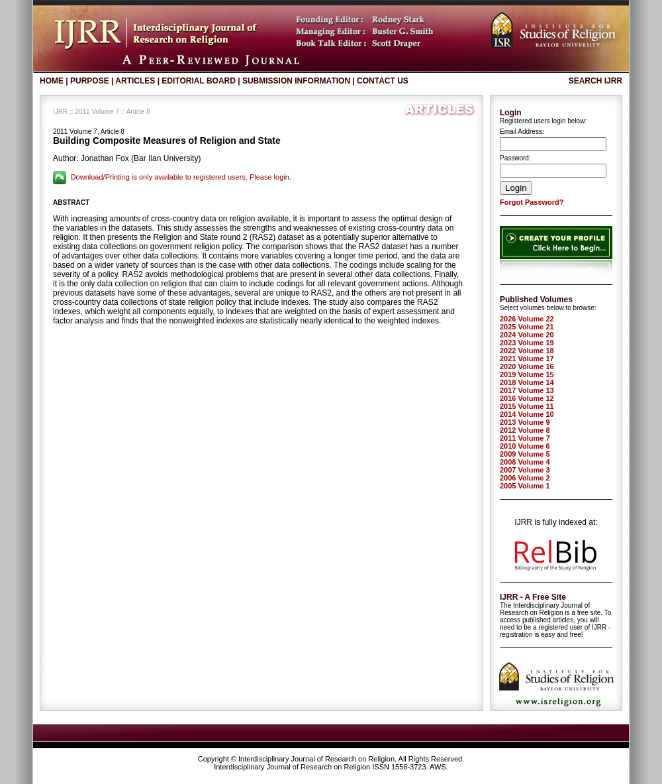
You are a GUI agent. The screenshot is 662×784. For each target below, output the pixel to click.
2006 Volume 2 (525, 478)
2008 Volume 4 (525, 462)
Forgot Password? (532, 202)
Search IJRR (595, 80)
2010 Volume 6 (525, 446)
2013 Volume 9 (525, 422)
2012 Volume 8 (525, 430)
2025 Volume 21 (527, 327)
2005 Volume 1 (525, 486)
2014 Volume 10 (527, 414)
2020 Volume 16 (527, 366)
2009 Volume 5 (525, 454)
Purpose (89, 80)
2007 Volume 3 (525, 470)
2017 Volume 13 (527, 390)
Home (52, 80)
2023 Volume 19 (527, 343)
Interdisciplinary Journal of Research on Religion (316, 759)
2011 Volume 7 (97, 111)
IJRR (60, 111)
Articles (135, 80)
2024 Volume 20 (527, 335)
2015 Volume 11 (527, 406)
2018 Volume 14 (527, 382)
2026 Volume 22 (527, 319)
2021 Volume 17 (527, 359)
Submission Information (296, 80)
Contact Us (382, 80)
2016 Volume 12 (527, 398)
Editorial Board (199, 80)
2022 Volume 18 (527, 351)
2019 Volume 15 (527, 374)
